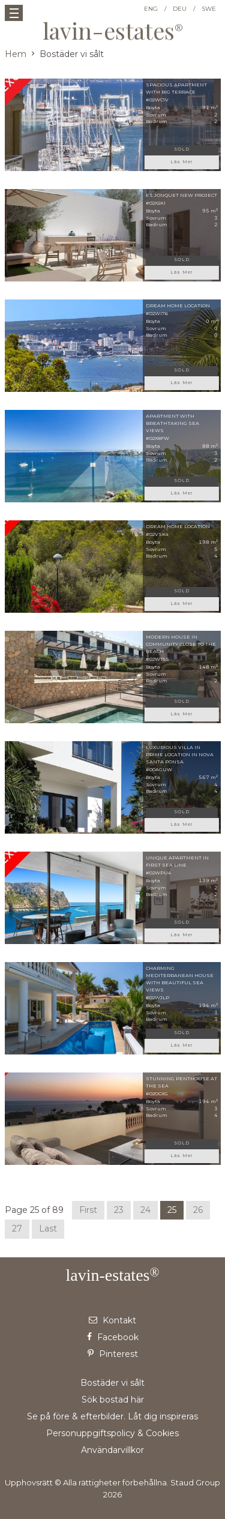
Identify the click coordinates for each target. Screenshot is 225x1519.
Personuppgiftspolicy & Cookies (112, 1433)
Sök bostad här (113, 1399)
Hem (15, 54)
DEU (180, 9)
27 (17, 1228)
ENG (151, 9)
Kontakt (112, 1320)
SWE (209, 9)
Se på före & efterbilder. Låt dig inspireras (112, 1416)
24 (145, 1210)
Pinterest (113, 1354)
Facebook (113, 1337)
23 (119, 1210)
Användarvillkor (112, 1450)
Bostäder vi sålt (112, 1382)
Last (48, 1228)
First (88, 1210)
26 (198, 1210)
